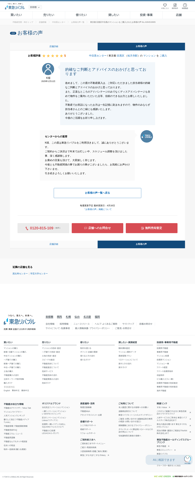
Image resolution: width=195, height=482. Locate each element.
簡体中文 (25, 390)
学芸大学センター (39, 273)
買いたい (16, 15)
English (7, 390)
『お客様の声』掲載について (97, 209)
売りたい (48, 15)
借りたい (81, 15)
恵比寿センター (20, 273)
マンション (149, 55)
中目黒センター (98, 55)
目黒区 (120, 55)
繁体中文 (16, 390)
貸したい (113, 15)
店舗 (179, 15)
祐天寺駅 (133, 55)
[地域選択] (35, 7)
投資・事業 (146, 15)
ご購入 (163, 55)
